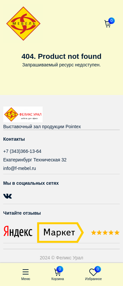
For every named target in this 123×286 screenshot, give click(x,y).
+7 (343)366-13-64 (22, 151)
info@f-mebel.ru (19, 168)
